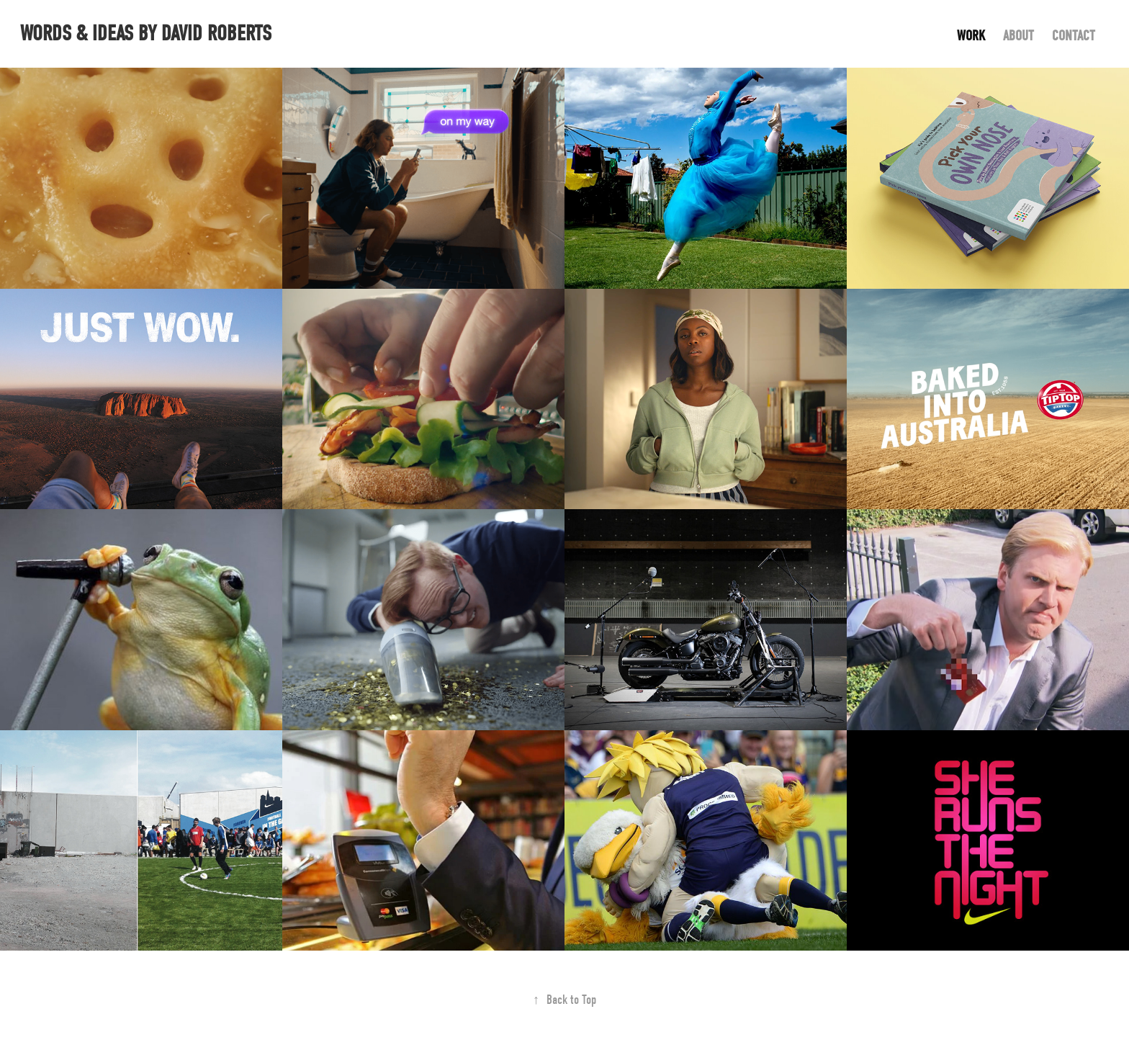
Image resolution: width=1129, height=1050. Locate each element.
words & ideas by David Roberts (145, 33)
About (1018, 35)
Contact (1073, 35)
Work (971, 35)
